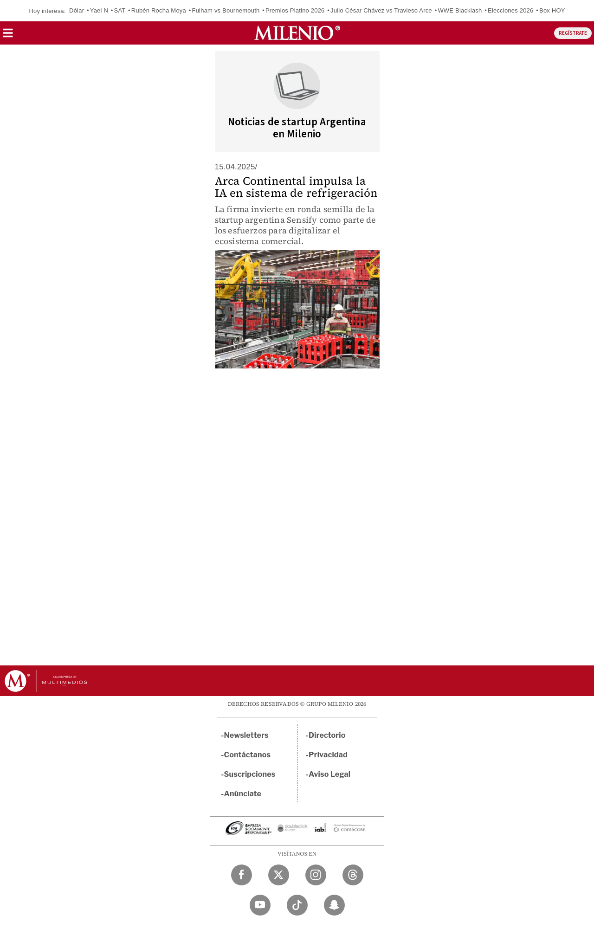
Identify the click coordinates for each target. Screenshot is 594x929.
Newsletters (246, 735)
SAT (120, 10)
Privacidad (328, 754)
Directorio (327, 735)
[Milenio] (297, 33)
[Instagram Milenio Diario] (315, 874)
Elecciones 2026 (510, 10)
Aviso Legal (329, 774)
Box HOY (552, 10)
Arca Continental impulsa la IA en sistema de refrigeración (296, 186)
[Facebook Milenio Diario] (241, 874)
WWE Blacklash (460, 10)
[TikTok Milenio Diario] (297, 905)
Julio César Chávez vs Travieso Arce (381, 10)
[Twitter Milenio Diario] (278, 874)
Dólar (76, 10)
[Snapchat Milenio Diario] (334, 905)
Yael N (99, 10)
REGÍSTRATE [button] (573, 33)
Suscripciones (250, 774)
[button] (7, 36)
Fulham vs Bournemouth (226, 10)
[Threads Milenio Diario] (352, 874)
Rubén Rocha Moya (158, 10)
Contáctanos (247, 754)
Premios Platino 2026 (295, 10)
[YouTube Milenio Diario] (260, 905)
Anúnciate (242, 793)
